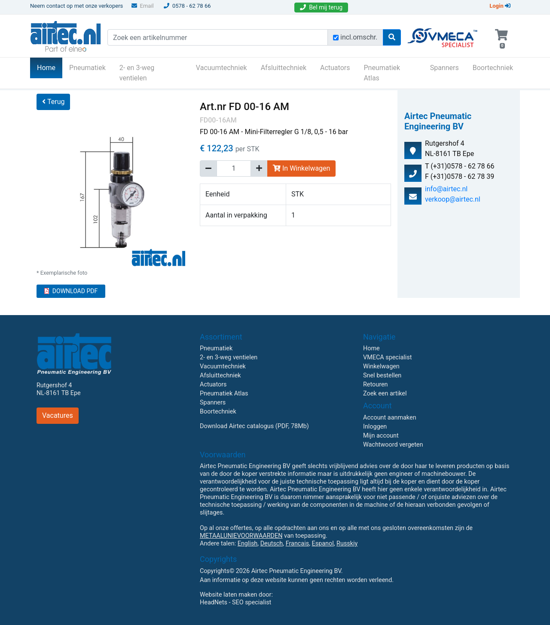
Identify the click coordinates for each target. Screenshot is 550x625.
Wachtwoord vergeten (393, 444)
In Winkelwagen (301, 168)
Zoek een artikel (385, 393)
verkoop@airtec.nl (452, 199)
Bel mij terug (321, 7)
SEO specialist (251, 602)
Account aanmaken (389, 417)
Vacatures (57, 415)
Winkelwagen (381, 366)
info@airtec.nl (446, 189)
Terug (53, 102)
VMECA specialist (387, 357)
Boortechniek (493, 68)
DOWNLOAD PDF (71, 291)
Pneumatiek (87, 68)
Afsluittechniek (283, 68)
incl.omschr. (359, 37)
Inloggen (375, 426)
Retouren (375, 384)
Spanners (444, 68)
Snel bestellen (382, 375)
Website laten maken (228, 594)
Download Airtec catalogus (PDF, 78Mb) (254, 426)
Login (499, 6)
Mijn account (381, 435)
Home (49, 67)
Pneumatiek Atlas (382, 73)
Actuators (335, 68)
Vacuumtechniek (221, 68)
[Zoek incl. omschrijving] (336, 37)
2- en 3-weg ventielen (137, 73)
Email (142, 6)
